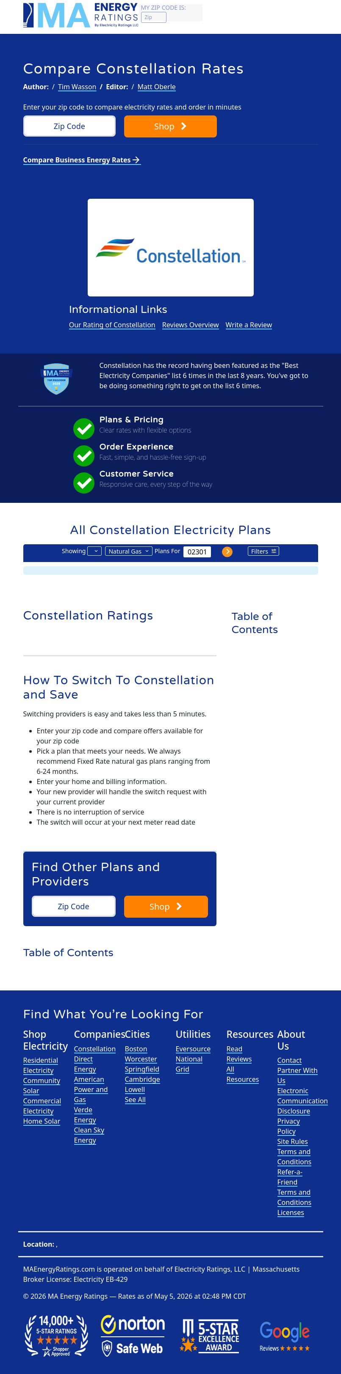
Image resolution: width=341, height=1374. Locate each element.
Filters (259, 551)
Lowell (135, 1089)
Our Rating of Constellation (112, 324)
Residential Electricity (40, 1065)
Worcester (141, 1059)
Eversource (193, 1048)
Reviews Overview (190, 324)
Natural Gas (124, 551)
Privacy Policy (288, 1126)
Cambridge (142, 1079)
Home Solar (42, 1121)
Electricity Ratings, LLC (210, 1269)
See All (135, 1099)
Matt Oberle (157, 86)
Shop (170, 126)
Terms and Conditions (294, 1156)
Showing (74, 551)
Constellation (95, 1048)
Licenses (290, 1212)
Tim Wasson (77, 86)
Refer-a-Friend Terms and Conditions (294, 1187)
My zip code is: (163, 7)
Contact (289, 1060)
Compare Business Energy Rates (82, 160)
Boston (136, 1048)
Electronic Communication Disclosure (302, 1101)
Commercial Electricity (42, 1106)
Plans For (167, 551)
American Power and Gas (91, 1089)
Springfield (142, 1069)
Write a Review (249, 324)
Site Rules (292, 1141)
